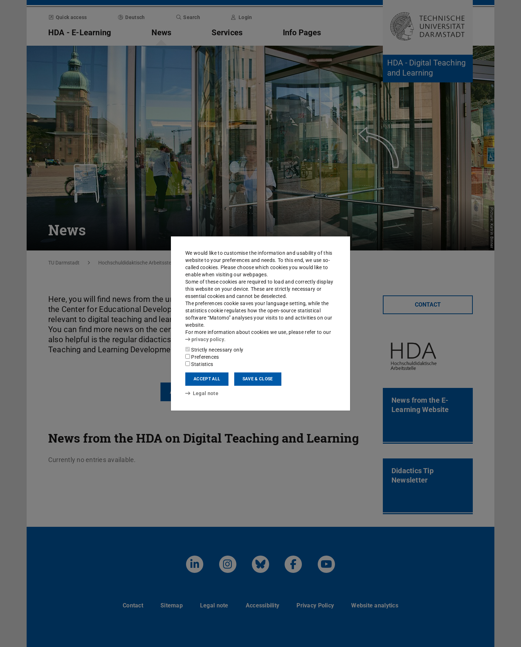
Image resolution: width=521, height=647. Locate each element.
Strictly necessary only (214, 350)
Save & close (258, 378)
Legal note (201, 393)
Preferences (202, 357)
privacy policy (204, 339)
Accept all (207, 378)
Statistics (199, 364)
